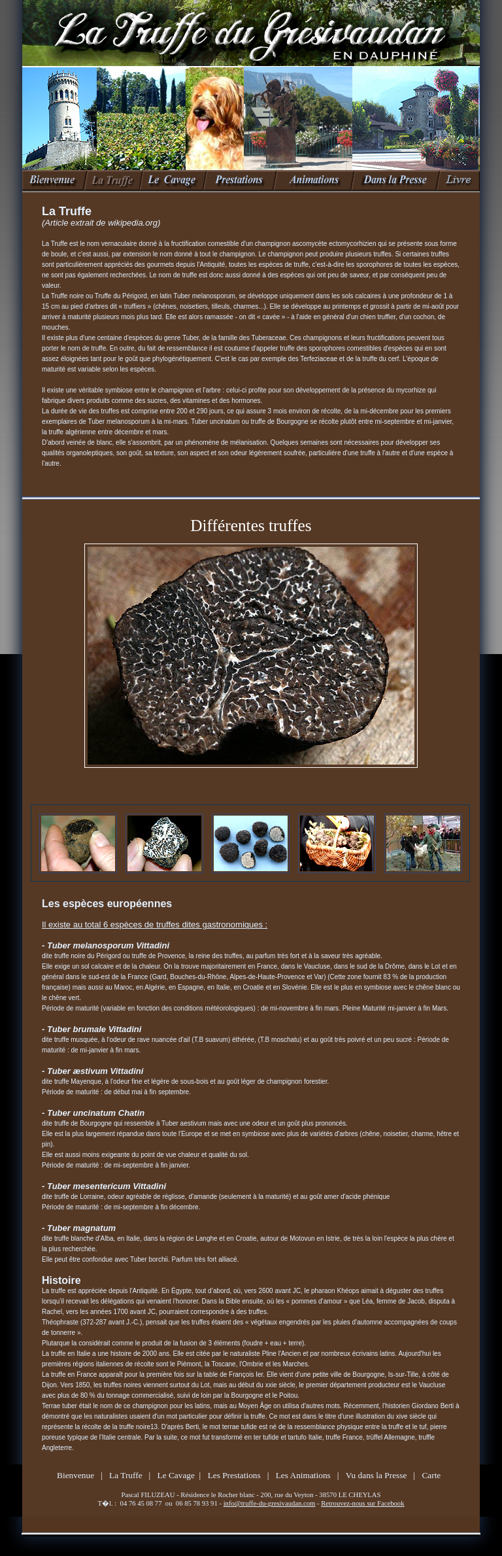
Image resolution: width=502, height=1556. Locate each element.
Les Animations (303, 1475)
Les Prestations (234, 1475)
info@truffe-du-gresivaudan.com (270, 1503)
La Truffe (125, 1475)
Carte (431, 1475)
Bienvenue (75, 1475)
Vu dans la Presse (376, 1475)
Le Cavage (176, 1475)
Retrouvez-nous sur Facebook (362, 1503)
